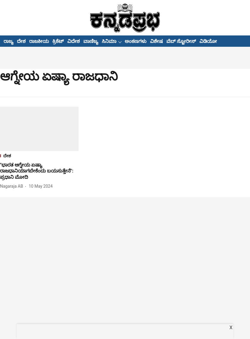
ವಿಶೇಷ (156, 41)
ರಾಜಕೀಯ (39, 41)
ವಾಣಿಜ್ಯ (90, 41)
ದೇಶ (21, 41)
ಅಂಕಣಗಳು (135, 41)
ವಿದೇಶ (73, 41)
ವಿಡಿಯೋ (208, 41)
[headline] (39, 171)
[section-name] (39, 156)
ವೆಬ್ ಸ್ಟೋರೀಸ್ (181, 41)
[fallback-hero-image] (39, 129)
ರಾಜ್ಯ (8, 41)
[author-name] (12, 186)
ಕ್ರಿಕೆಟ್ (58, 41)
